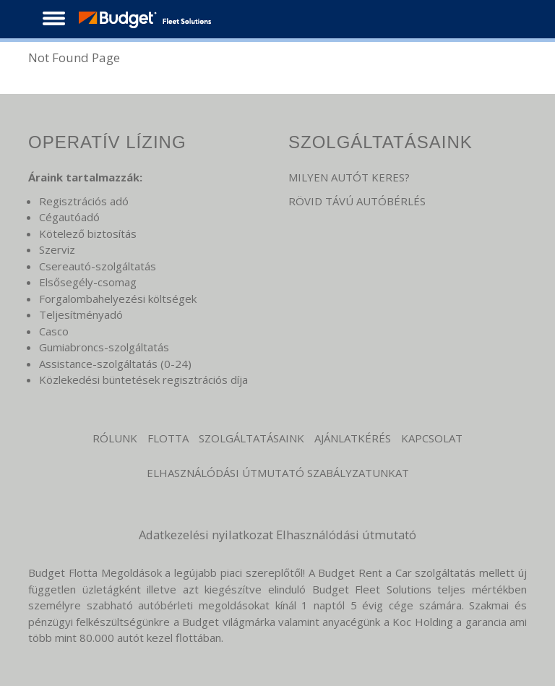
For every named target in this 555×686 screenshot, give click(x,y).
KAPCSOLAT (431, 438)
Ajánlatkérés (352, 438)
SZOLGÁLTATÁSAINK (380, 142)
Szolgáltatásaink (251, 438)
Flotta (168, 438)
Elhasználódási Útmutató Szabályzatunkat (278, 473)
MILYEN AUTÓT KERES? (349, 177)
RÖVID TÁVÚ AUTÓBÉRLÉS (357, 201)
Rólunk (114, 438)
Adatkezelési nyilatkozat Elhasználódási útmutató (277, 534)
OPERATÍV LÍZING (107, 142)
